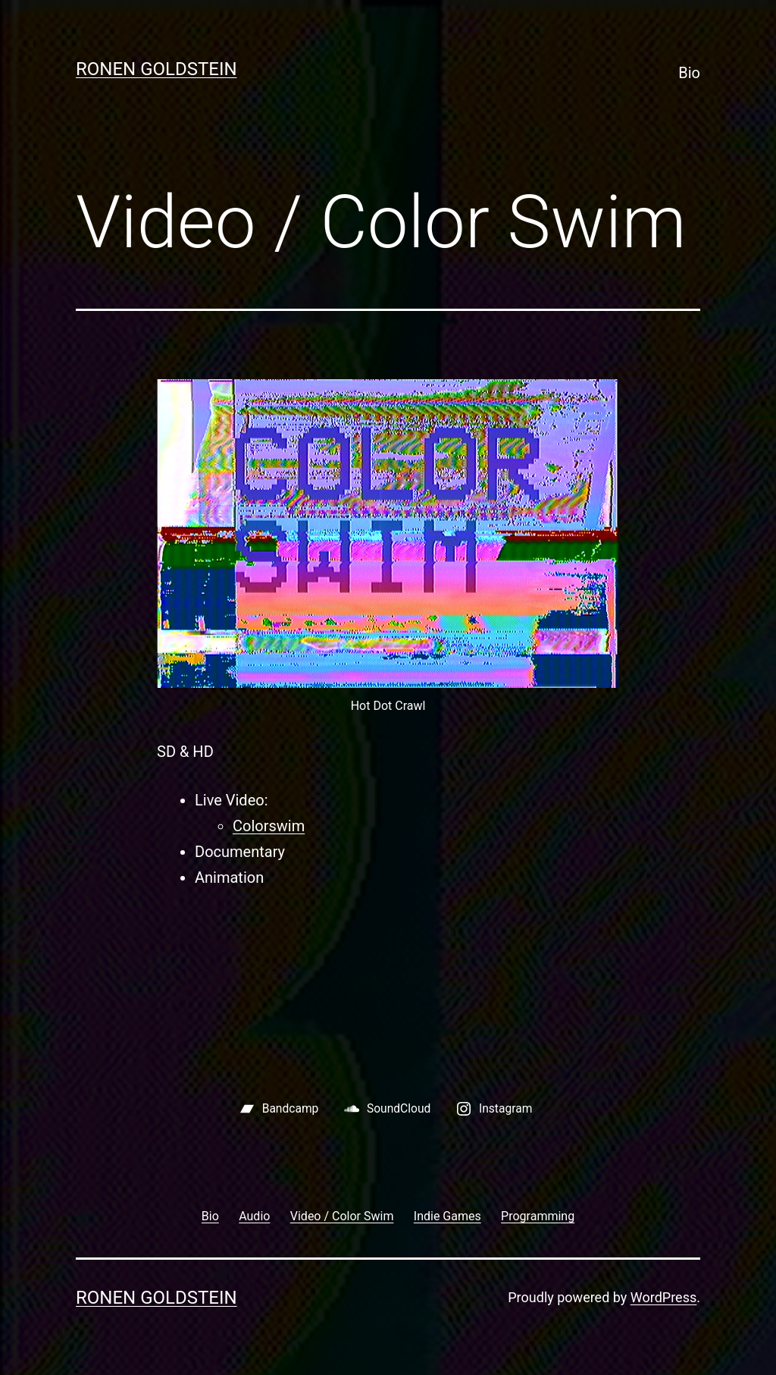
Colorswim (269, 826)
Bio (689, 73)
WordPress (663, 1297)
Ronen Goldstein (156, 69)
